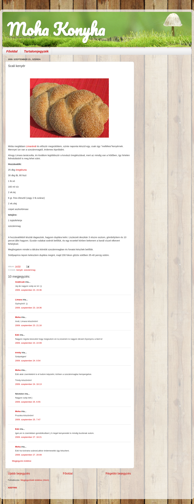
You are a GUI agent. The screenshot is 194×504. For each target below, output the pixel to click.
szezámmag (29, 270)
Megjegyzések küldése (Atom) (35, 480)
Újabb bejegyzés (19, 473)
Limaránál (31, 146)
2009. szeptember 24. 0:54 (28, 360)
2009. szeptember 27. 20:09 (28, 455)
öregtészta (21, 170)
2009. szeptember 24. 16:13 (28, 384)
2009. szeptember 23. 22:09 (28, 343)
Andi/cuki (20, 282)
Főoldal (12, 51)
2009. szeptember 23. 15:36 (28, 290)
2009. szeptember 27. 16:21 (28, 437)
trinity (18, 352)
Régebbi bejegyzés (118, 473)
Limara (18, 299)
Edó (17, 335)
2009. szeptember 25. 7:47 (28, 419)
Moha (18, 317)
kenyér (19, 270)
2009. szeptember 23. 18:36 (28, 308)
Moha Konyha (56, 29)
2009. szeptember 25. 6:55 (28, 402)
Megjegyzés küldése (21, 461)
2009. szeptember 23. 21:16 (28, 325)
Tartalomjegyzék (36, 51)
